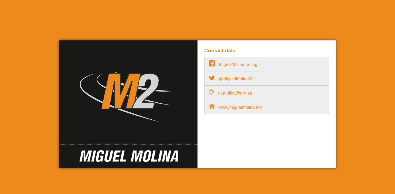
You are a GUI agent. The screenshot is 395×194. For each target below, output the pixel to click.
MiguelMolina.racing (233, 63)
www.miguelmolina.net (235, 106)
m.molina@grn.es (230, 92)
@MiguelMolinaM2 (232, 78)
